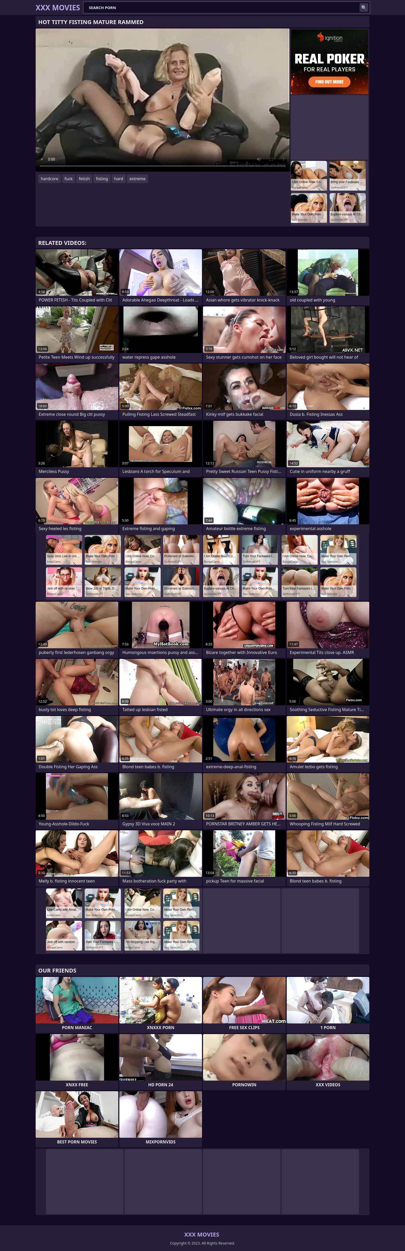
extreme (137, 179)
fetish (84, 179)
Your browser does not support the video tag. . (163, 100)
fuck (69, 179)
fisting (102, 179)
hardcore (49, 179)
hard (118, 179)
